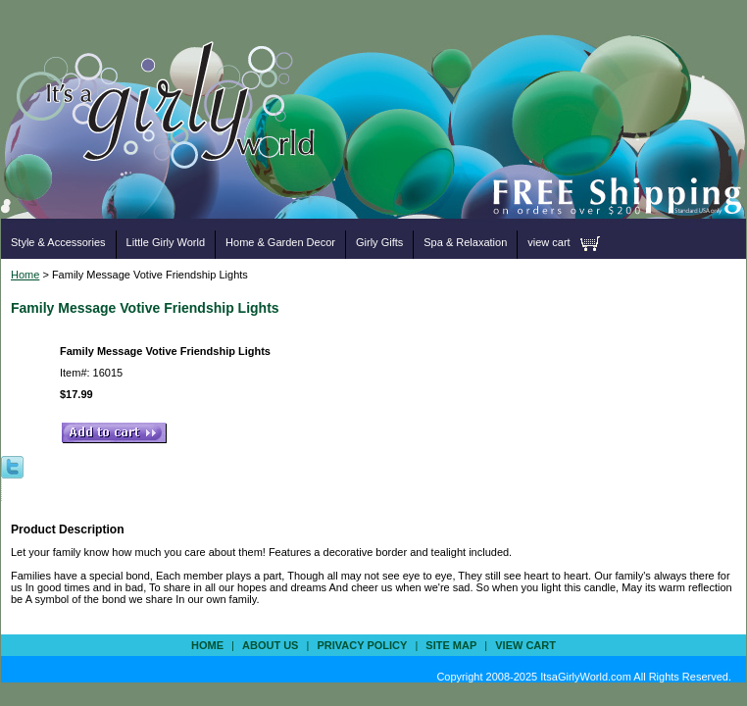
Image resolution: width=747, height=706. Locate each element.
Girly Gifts (379, 242)
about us (270, 645)
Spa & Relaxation (465, 242)
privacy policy (362, 645)
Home (25, 274)
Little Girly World (165, 242)
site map (450, 645)
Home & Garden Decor (280, 242)
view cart (548, 242)
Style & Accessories (58, 242)
